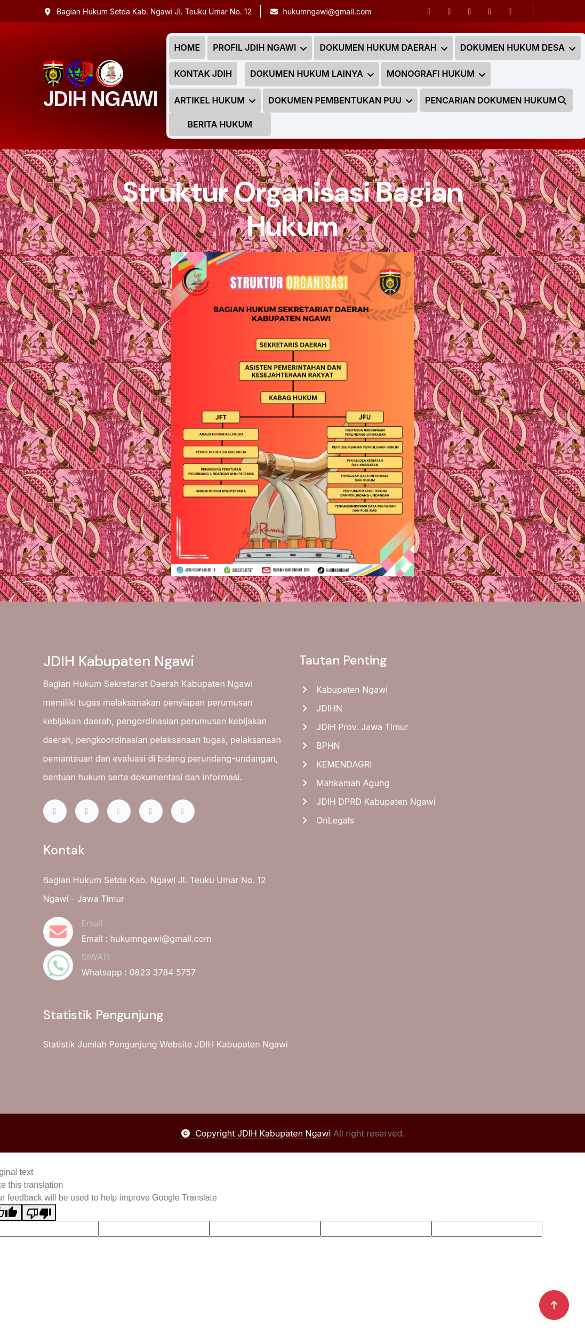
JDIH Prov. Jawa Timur (353, 727)
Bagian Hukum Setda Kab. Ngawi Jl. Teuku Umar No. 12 (147, 11)
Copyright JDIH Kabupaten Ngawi (255, 1133)
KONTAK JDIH (203, 73)
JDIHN (320, 708)
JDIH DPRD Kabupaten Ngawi (367, 801)
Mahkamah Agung (344, 783)
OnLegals (327, 820)
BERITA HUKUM (220, 124)
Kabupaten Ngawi (343, 689)
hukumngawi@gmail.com (320, 11)
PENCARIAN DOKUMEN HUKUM (496, 100)
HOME (187, 47)
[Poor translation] (39, 1212)
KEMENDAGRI (335, 764)
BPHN (319, 745)
